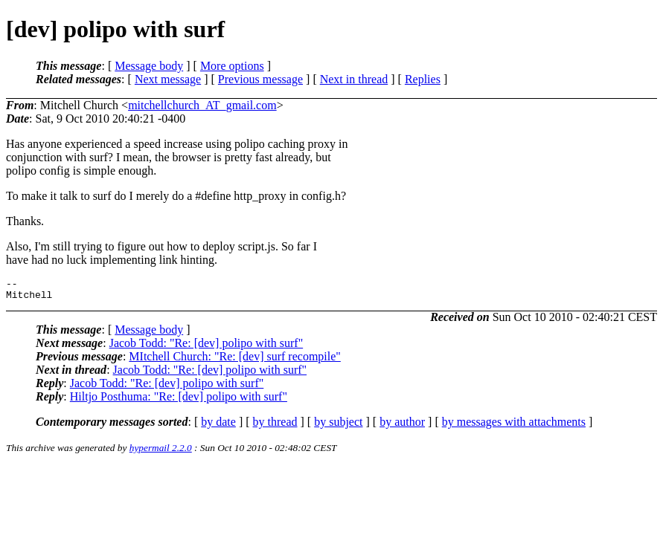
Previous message (260, 79)
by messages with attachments (514, 426)
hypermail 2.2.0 (160, 452)
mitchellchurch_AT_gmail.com (202, 105)
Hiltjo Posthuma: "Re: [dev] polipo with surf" (178, 401)
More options (232, 65)
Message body (149, 65)
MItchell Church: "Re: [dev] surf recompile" (235, 360)
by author (402, 426)
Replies (423, 79)
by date (218, 426)
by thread (275, 426)
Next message (168, 79)
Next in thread (354, 79)
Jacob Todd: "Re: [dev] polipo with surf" (206, 347)
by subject (338, 426)
